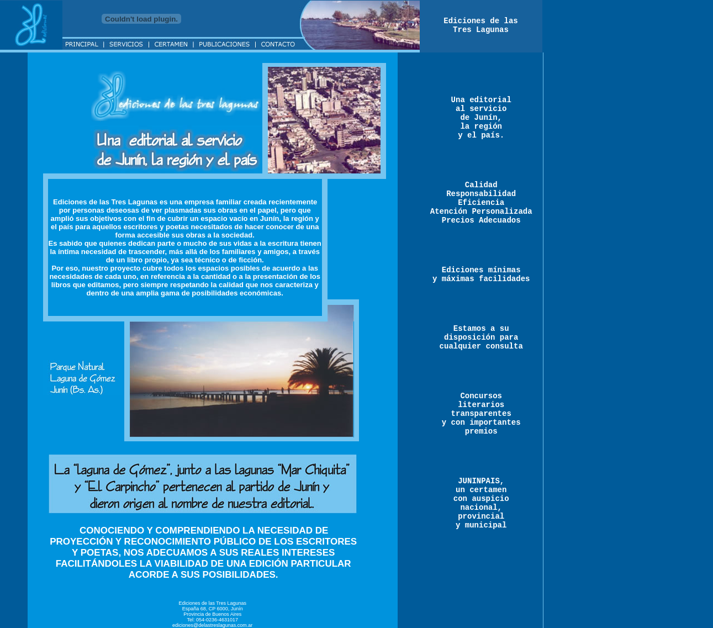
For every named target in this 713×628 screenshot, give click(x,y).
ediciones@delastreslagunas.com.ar (212, 625)
